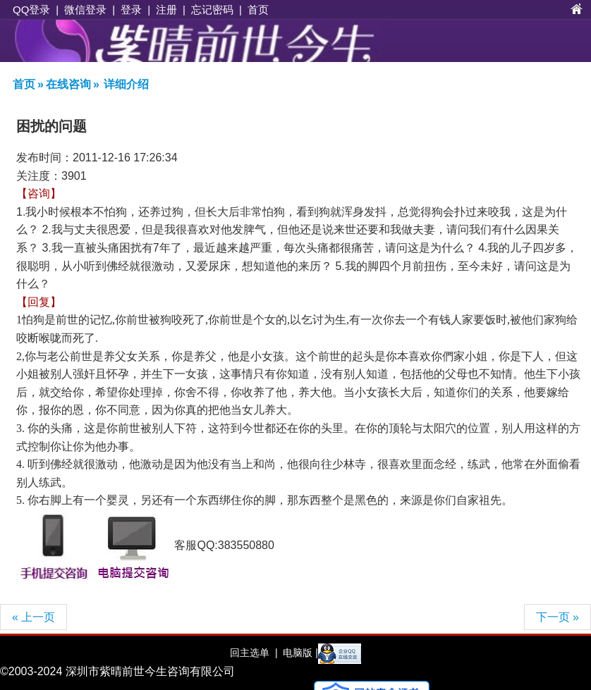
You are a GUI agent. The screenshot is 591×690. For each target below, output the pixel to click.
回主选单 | (253, 652)
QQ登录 (31, 10)
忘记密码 (212, 10)
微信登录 (85, 10)
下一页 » (557, 617)
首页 (258, 10)
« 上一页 (33, 617)
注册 (166, 10)
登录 (131, 10)
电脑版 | (298, 652)
